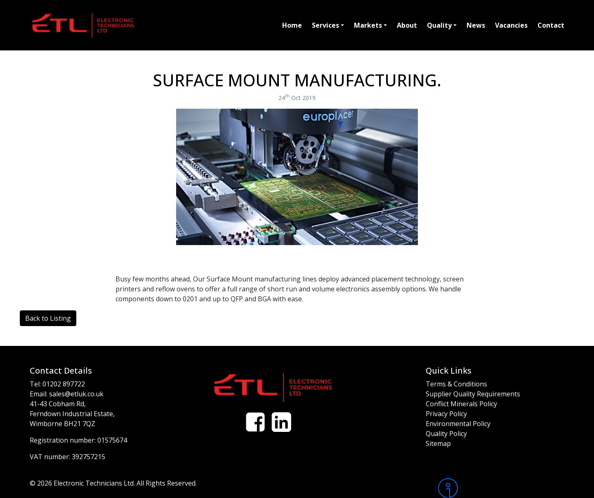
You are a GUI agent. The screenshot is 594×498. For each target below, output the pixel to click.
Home (292, 25)
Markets (368, 25)
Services (325, 25)
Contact (550, 25)
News (476, 25)
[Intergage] (501, 488)
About (407, 25)
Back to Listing (48, 318)
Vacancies (511, 25)
